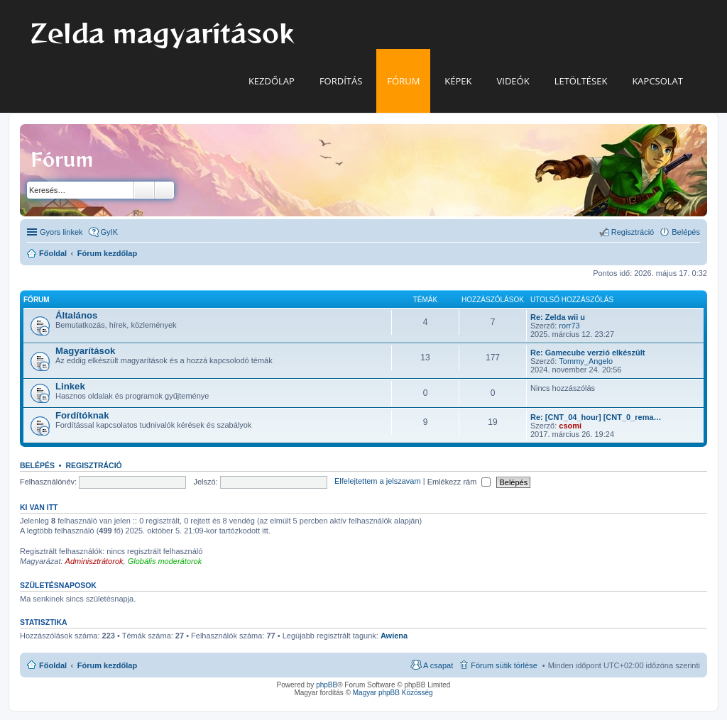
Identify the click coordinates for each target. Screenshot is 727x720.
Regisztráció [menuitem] (633, 232)
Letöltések (581, 80)
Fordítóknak (82, 415)
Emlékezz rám (459, 481)
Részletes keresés (164, 190)
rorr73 (569, 325)
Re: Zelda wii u (557, 317)
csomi (570, 425)
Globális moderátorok (165, 561)
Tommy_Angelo (586, 361)
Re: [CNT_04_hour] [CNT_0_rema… (596, 417)
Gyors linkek (61, 232)
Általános (76, 315)
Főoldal (53, 665)
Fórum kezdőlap (107, 665)
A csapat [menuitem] (438, 665)
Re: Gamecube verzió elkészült (587, 352)
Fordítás (340, 80)
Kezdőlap (271, 80)
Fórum (403, 80)
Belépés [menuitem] (686, 232)
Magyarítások (85, 350)
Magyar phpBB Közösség (393, 693)
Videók (513, 80)
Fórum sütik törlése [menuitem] (504, 665)
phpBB (326, 685)
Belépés (37, 465)
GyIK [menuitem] (109, 232)
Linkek (70, 386)
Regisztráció (93, 465)
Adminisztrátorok (94, 561)
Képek (457, 80)
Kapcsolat (657, 80)
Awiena (394, 635)
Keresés (144, 190)
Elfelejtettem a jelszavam (377, 481)
